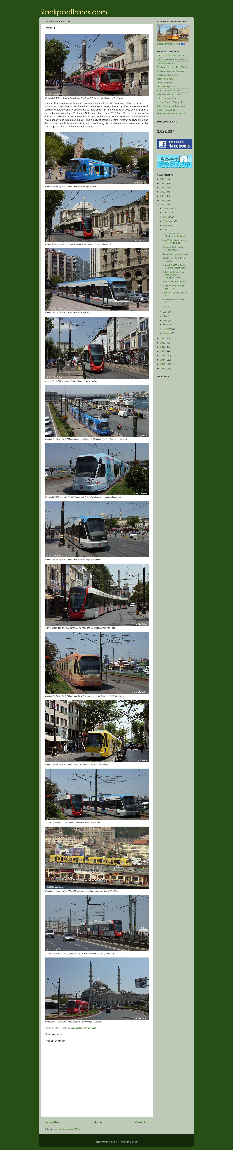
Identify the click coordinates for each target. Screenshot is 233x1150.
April (165, 320)
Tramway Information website (171, 113)
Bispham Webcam (166, 63)
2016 (163, 351)
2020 (163, 204)
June (165, 312)
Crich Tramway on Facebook (171, 106)
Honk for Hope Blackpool (174, 281)
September (168, 221)
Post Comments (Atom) (69, 1129)
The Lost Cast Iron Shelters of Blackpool (173, 234)
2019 (163, 338)
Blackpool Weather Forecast (170, 71)
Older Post (142, 1122)
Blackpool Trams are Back (175, 254)
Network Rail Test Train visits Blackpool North (174, 266)
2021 (163, 200)
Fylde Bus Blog (164, 83)
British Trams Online (167, 110)
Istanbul (166, 306)
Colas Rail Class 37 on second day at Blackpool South (173, 274)
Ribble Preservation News (169, 90)
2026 (163, 179)
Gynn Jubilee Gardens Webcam (172, 59)
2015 (163, 355)
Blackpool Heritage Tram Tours (172, 67)
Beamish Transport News (169, 94)
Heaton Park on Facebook (169, 102)
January (167, 333)
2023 (163, 192)
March (166, 324)
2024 (163, 187)
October (167, 217)
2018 (163, 343)
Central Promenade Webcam (171, 55)
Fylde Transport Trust (167, 86)
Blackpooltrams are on (171, 44)
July (165, 229)
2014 (163, 360)
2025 (163, 183)
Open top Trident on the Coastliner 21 (173, 248)
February (167, 329)
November (168, 212)
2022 (163, 196)
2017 (163, 347)
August (166, 225)
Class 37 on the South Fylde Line (173, 287)
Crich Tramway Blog (167, 98)
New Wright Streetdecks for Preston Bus (174, 241)
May (165, 316)
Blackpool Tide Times (167, 75)
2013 (163, 364)
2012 (163, 368)
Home (98, 1122)
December (168, 208)
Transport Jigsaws (166, 79)
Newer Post (52, 1122)
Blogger (134, 1142)
